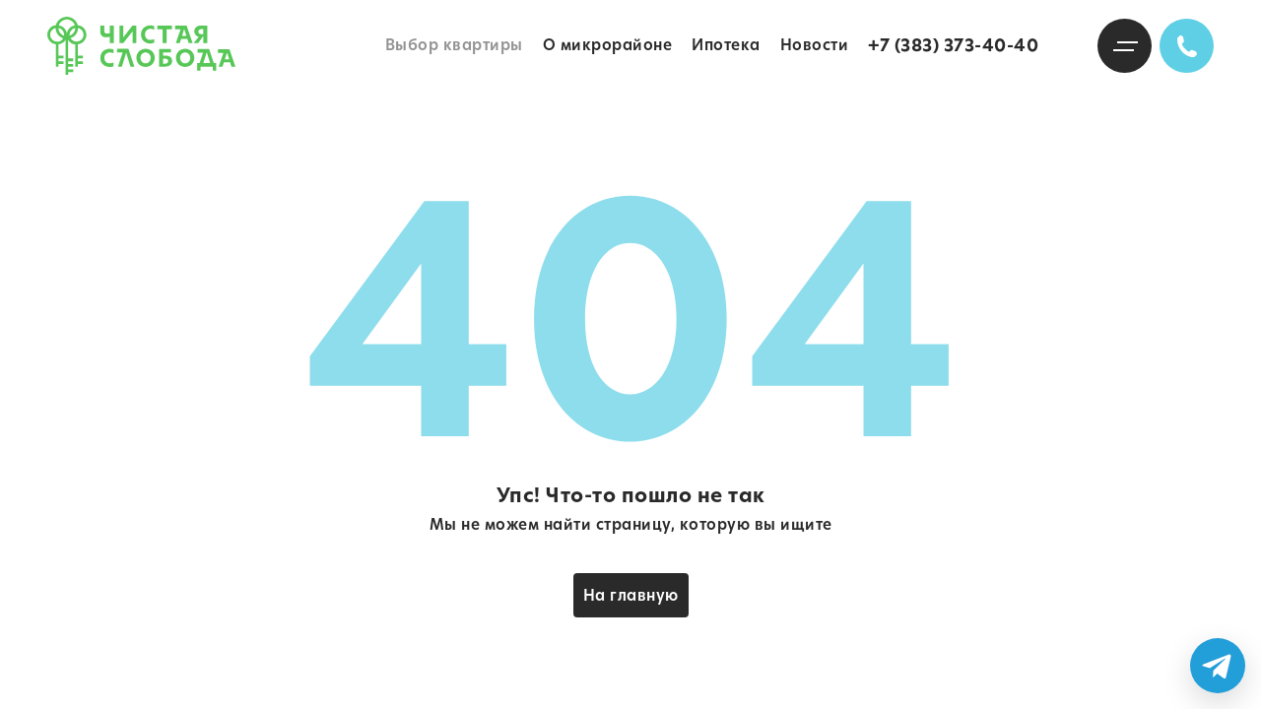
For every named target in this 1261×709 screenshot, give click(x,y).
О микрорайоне (608, 44)
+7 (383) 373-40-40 (953, 45)
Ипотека (726, 44)
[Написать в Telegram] (1217, 665)
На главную (631, 595)
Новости (814, 44)
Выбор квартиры (454, 44)
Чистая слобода (141, 45)
